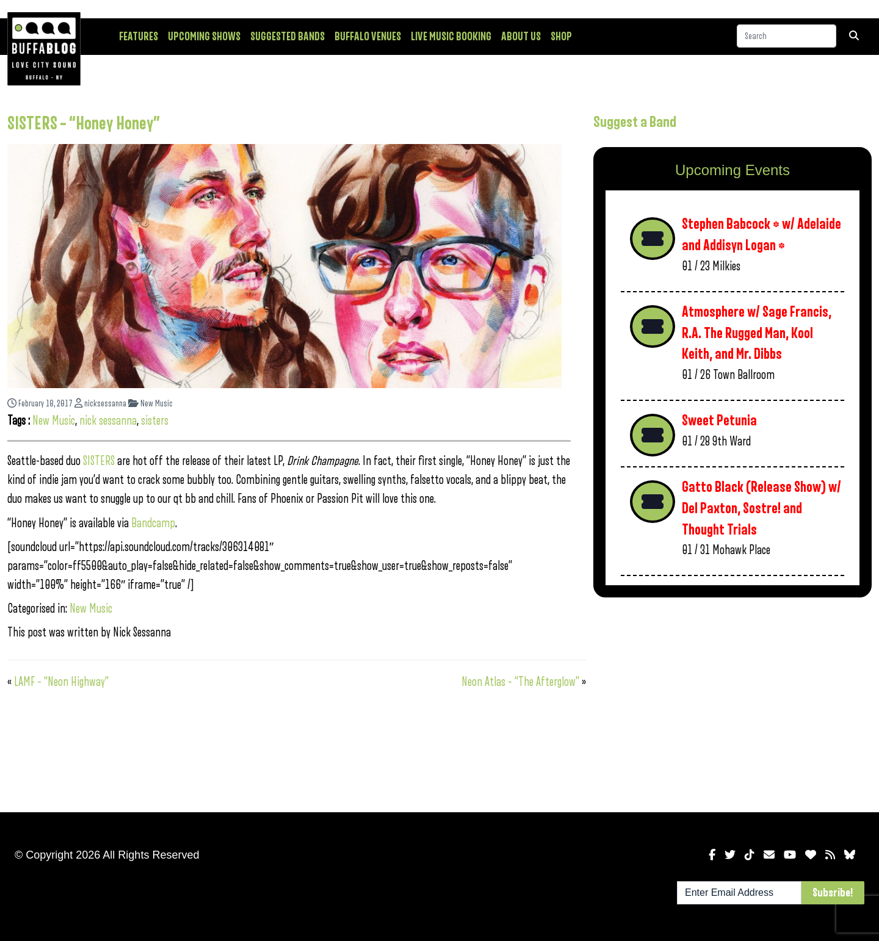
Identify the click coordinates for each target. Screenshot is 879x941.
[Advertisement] (732, 702)
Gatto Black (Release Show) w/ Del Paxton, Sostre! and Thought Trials (761, 508)
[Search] (786, 36)
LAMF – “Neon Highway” (61, 682)
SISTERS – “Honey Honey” (83, 124)
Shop (561, 37)
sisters (154, 420)
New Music (150, 403)
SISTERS (99, 461)
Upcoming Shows (204, 37)
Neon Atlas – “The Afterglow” (520, 682)
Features (138, 37)
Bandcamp (153, 523)
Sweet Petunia (719, 420)
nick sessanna (108, 420)
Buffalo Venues (368, 37)
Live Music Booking (451, 37)
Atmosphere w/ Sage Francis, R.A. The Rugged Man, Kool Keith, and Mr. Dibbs (756, 333)
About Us (521, 37)
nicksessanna (100, 403)
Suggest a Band (634, 122)
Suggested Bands (287, 37)
